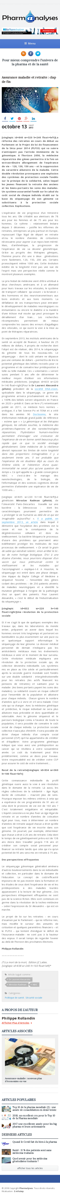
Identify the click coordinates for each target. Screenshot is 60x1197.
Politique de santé (14, 997)
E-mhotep (19, 1191)
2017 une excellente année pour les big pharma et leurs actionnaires (34, 1125)
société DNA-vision (46, 388)
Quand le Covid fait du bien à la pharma (34, 1142)
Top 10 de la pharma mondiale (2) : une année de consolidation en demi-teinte (34, 1108)
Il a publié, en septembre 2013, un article (30, 520)
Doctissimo (39, 414)
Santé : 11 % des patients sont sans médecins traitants (31, 1151)
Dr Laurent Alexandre (19, 979)
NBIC (35, 984)
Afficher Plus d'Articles (17, 1023)
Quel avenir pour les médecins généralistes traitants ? (29, 1160)
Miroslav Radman (17, 984)
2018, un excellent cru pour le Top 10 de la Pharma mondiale (33, 1117)
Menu (30, 43)
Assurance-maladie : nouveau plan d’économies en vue (23, 1080)
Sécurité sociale (34, 997)
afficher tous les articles (30, 1168)
